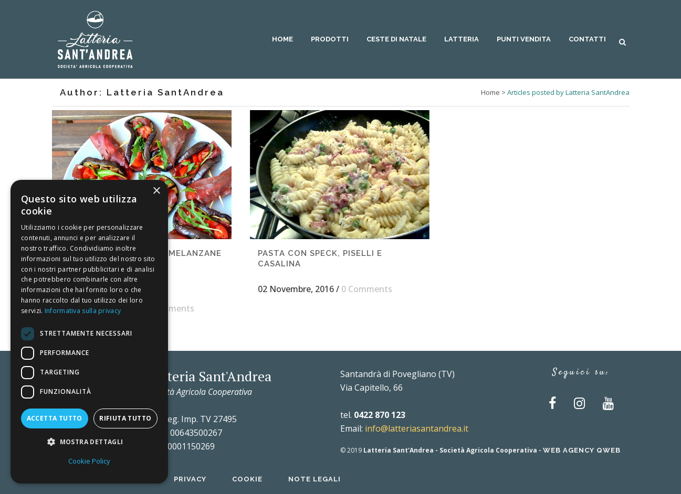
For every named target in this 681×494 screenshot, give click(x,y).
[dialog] (89, 332)
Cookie (247, 479)
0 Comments (168, 308)
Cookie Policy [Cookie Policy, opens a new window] (89, 461)
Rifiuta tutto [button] (125, 418)
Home (490, 92)
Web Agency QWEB (582, 450)
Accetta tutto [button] (54, 418)
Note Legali (314, 479)
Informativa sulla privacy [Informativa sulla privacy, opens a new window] (83, 310)
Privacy (190, 479)
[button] (89, 442)
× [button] (156, 191)
